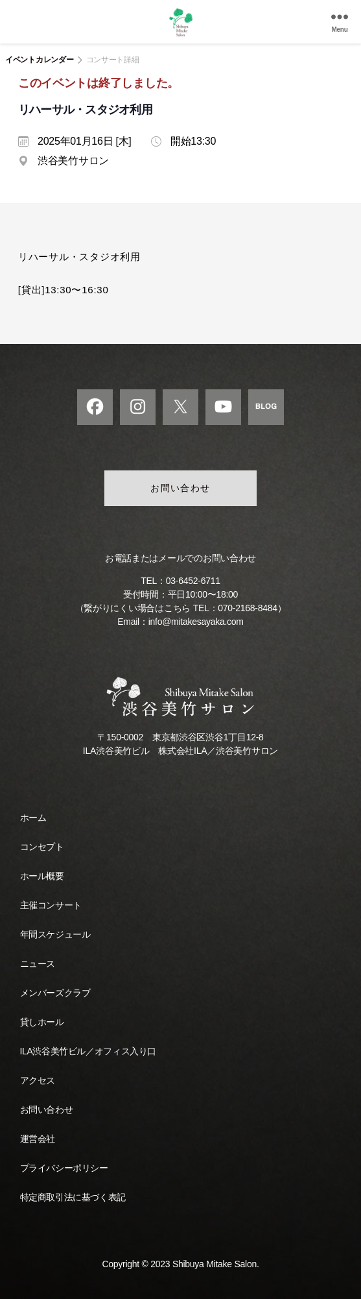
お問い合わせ (180, 488)
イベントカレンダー (39, 59)
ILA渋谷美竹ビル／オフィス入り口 (88, 1051)
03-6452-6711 (193, 581)
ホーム (33, 817)
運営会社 (37, 1139)
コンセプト (42, 847)
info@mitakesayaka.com (196, 621)
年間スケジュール (55, 934)
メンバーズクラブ (55, 993)
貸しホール (42, 1022)
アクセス (37, 1080)
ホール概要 (42, 876)
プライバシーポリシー (64, 1168)
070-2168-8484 (247, 608)
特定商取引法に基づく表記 (73, 1197)
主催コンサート (51, 905)
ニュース (37, 963)
